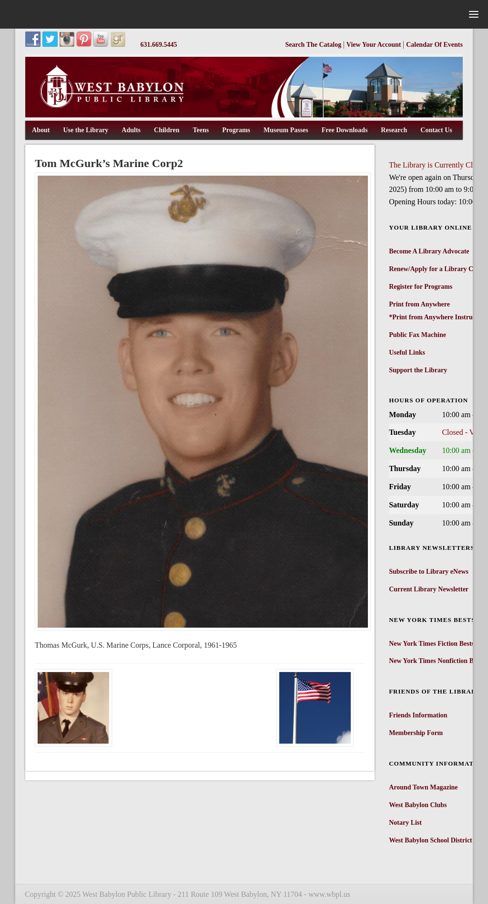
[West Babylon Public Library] (244, 115)
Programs (236, 130)
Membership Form (416, 732)
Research (394, 130)
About (41, 130)
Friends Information (418, 715)
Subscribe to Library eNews (428, 571)
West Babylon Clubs (418, 805)
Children (166, 130)
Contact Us (436, 130)
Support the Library (418, 370)
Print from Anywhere (419, 304)
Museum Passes (286, 130)
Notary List (405, 822)
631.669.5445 (159, 44)
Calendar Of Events (434, 44)
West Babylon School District (430, 840)
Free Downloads (345, 130)
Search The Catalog (314, 44)
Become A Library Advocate (429, 251)
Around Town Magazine (423, 787)
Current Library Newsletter (428, 589)
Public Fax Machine (417, 334)
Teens (201, 130)
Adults (131, 130)
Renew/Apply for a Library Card (436, 269)
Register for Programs (420, 286)
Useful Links (407, 352)
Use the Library (85, 130)
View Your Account (374, 44)
